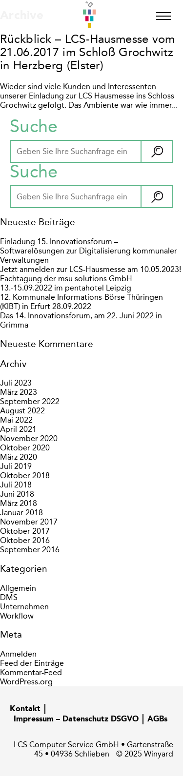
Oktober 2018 (25, 475)
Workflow (17, 616)
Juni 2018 (17, 494)
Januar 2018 (21, 512)
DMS (9, 597)
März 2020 (18, 457)
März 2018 (18, 503)
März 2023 (18, 392)
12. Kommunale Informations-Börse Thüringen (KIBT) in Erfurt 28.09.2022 (81, 301)
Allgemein (18, 588)
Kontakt (25, 709)
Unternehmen (24, 606)
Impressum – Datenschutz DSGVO (76, 719)
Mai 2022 (16, 420)
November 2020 (29, 438)
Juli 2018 (16, 484)
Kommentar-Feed (31, 672)
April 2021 (18, 429)
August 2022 (22, 410)
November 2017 (29, 521)
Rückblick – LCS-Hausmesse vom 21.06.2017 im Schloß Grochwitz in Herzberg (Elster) (87, 52)
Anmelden (18, 654)
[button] (156, 151)
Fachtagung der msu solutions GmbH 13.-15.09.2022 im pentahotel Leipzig (66, 283)
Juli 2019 (16, 466)
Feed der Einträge (32, 663)
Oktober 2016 (25, 540)
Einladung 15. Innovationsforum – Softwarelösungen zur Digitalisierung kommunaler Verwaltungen (88, 251)
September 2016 (30, 549)
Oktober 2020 (25, 447)
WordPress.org (26, 681)
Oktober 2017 (25, 531)
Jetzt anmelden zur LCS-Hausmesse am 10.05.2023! (90, 269)
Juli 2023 (16, 383)
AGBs (157, 719)
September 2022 (30, 401)
